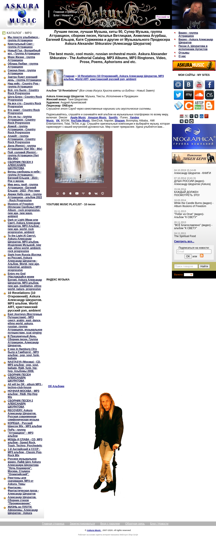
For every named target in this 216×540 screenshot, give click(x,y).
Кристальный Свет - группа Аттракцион (21, 45)
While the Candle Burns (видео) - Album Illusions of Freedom (193, 205)
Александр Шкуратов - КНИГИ (192, 173)
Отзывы (184, 52)
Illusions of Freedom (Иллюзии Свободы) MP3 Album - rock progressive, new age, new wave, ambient (24, 210)
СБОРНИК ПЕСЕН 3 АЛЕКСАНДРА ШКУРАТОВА (20, 165)
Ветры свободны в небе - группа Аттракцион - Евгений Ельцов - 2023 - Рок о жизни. (24, 176)
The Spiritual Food (185, 236)
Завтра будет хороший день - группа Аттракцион (24, 78)
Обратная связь (135, 523)
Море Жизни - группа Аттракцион (21, 59)
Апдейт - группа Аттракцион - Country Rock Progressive (21, 139)
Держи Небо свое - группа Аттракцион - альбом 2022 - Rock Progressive (25, 197)
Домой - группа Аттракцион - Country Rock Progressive (21, 129)
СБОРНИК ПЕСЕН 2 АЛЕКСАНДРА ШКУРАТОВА (20, 403)
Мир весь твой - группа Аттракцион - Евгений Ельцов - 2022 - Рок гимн (24, 187)
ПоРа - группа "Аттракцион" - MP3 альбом (20, 432)
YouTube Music (80, 120)
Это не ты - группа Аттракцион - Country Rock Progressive (21, 119)
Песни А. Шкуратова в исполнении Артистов (193, 48)
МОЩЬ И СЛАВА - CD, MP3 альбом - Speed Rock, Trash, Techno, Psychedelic (25, 442)
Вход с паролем (110, 523)
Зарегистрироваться (82, 523)
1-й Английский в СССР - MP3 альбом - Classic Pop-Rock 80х (25, 452)
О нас (182, 56)
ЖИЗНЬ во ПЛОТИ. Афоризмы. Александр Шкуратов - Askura (23, 510)
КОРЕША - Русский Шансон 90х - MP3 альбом (25, 425)
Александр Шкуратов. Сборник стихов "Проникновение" (22, 500)
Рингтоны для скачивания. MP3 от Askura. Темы (21, 481)
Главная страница (65, 11)
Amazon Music (97, 117)
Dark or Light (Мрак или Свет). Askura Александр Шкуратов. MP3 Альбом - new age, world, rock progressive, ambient (24, 226)
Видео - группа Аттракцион (188, 34)
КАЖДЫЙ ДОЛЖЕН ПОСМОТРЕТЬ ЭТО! (187, 194)
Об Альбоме (56, 386)
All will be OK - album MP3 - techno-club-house (25, 386)
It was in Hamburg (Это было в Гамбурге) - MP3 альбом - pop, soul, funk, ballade (23, 354)
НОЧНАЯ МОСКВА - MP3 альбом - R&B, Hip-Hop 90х (23, 394)
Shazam (120, 120)
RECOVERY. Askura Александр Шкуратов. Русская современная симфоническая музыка (23, 415)
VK (58, 120)
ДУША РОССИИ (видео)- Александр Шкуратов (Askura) (192, 182)
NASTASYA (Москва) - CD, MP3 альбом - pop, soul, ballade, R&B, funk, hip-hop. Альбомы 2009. (24, 366)
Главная (69, 76)
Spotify (113, 117)
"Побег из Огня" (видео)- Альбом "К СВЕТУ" (189, 216)
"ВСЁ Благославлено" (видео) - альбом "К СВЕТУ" (193, 227)
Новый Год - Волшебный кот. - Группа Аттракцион (24, 52)
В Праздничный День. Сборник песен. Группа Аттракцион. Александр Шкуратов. (23, 341)
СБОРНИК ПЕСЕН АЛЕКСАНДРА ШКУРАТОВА (19, 377)
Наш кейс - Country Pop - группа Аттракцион (24, 85)
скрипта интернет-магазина (107, 535)
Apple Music (78, 117)
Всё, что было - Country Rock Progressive (23, 92)
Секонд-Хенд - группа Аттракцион (22, 72)
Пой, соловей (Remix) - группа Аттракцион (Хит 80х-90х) (23, 155)
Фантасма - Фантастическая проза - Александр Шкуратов (23, 490)
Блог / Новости (63, 15)
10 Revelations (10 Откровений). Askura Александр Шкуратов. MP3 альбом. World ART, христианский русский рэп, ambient (25, 301)
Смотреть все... (184, 241)
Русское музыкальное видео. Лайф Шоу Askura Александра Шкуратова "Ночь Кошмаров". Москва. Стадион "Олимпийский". (24, 466)
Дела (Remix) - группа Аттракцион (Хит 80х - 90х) (25, 147)
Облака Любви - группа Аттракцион (23, 65)
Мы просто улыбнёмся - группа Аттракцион (23, 39)
